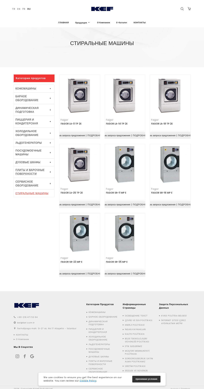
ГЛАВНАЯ (63, 22)
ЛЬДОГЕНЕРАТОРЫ (28, 143)
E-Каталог (121, 22)
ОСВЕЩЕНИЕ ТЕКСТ (136, 312)
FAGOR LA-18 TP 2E (162, 123)
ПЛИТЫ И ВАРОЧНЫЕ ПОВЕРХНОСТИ (30, 172)
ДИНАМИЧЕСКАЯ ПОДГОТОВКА (27, 110)
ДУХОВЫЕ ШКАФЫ (27, 162)
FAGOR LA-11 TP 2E (71, 123)
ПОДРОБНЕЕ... (96, 134)
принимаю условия (146, 379)
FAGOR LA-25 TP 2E (72, 191)
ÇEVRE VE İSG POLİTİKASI (138, 317)
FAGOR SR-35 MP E (117, 259)
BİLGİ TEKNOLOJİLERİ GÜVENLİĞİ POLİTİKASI (137, 337)
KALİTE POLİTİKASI (135, 331)
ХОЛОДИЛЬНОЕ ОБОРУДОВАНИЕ (27, 133)
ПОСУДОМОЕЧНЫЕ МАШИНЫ (28, 152)
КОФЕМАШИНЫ (25, 88)
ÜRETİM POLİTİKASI (135, 363)
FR (23, 9)
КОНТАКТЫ (140, 22)
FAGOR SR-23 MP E (72, 259)
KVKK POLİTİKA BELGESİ (174, 312)
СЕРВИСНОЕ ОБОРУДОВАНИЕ (27, 183)
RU (29, 9)
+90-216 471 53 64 (27, 314)
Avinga (174, 386)
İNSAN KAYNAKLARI (135, 326)
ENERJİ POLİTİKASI (135, 322)
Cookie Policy (88, 380)
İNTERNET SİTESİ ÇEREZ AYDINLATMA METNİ (173, 319)
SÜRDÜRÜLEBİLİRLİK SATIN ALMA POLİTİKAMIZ (139, 357)
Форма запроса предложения (69, 134)
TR (13, 9)
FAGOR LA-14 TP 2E (117, 123)
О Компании (103, 22)
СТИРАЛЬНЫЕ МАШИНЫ (31, 193)
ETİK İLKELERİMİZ (133, 343)
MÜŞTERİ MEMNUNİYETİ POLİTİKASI (137, 349)
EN (18, 9)
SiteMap (185, 386)
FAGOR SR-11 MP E (116, 191)
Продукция (81, 22)
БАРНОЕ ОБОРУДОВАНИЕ (27, 98)
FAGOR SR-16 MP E (162, 191)
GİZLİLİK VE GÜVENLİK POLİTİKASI (136, 369)
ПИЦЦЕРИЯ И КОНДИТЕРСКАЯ (26, 121)
